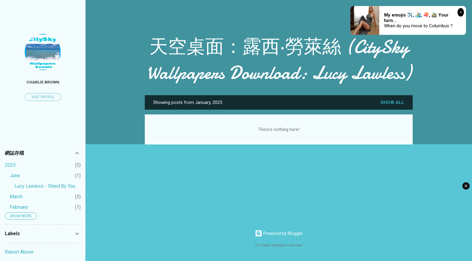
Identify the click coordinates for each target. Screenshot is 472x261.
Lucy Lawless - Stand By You (44, 186)
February (19, 207)
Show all (392, 102)
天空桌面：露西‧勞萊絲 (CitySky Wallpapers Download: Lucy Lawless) (279, 60)
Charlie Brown (42, 82)
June (15, 175)
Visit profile (42, 97)
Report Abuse (19, 252)
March (16, 196)
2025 (10, 165)
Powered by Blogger (279, 233)
